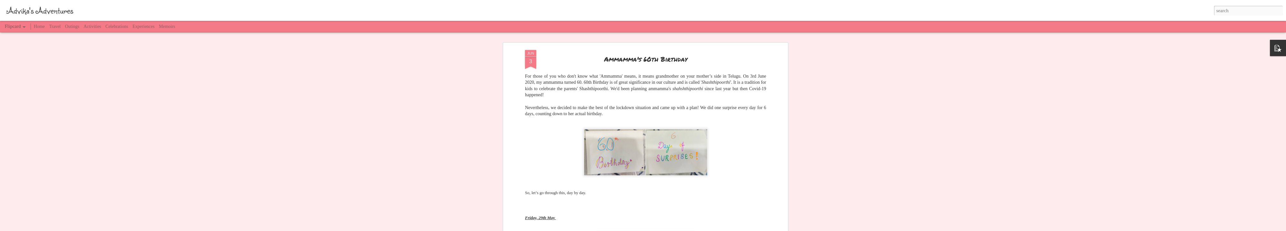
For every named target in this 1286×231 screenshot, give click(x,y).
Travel (55, 26)
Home (39, 26)
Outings (72, 26)
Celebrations (116, 26)
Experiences (143, 26)
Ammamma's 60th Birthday (645, 59)
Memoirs (167, 26)
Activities (92, 26)
